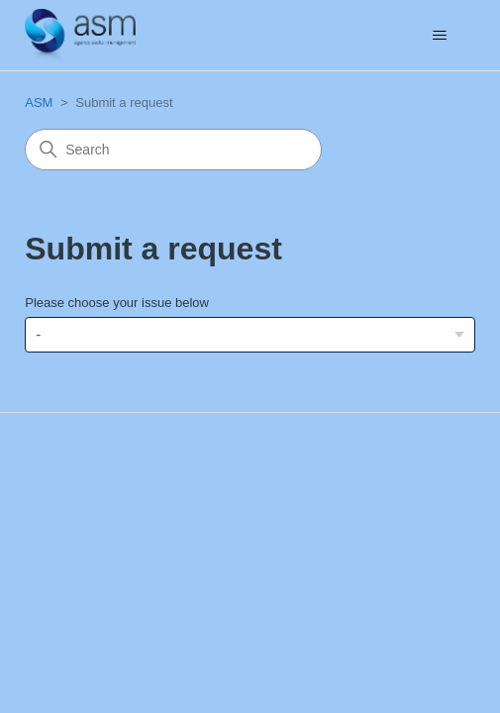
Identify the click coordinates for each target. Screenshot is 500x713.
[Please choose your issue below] (250, 334)
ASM (38, 102)
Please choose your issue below (117, 302)
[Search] (173, 149)
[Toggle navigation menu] (440, 35)
